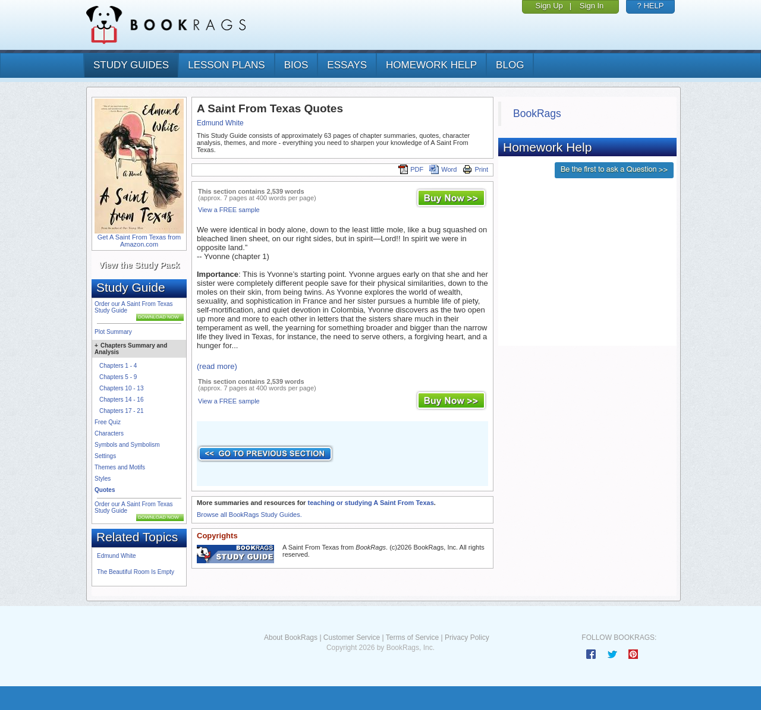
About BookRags (290, 637)
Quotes (105, 490)
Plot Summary (113, 332)
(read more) (217, 366)
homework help (431, 65)
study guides (131, 65)
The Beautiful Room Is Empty (135, 572)
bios (296, 65)
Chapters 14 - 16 (121, 399)
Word (443, 169)
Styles (103, 478)
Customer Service (351, 637)
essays (347, 65)
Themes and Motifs (120, 467)
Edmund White (116, 556)
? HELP (650, 5)
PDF (410, 169)
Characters (109, 433)
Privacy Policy (467, 637)
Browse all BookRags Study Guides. (249, 514)
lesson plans (226, 65)
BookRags (537, 113)
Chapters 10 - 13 (121, 388)
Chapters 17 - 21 (121, 411)
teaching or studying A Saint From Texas (370, 502)
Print (475, 169)
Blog (510, 65)
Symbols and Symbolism (127, 444)
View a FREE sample (229, 209)
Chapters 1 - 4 (118, 365)
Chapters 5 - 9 (118, 377)
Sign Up (549, 5)
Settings (105, 456)
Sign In (591, 5)
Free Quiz (108, 422)
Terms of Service (412, 637)
